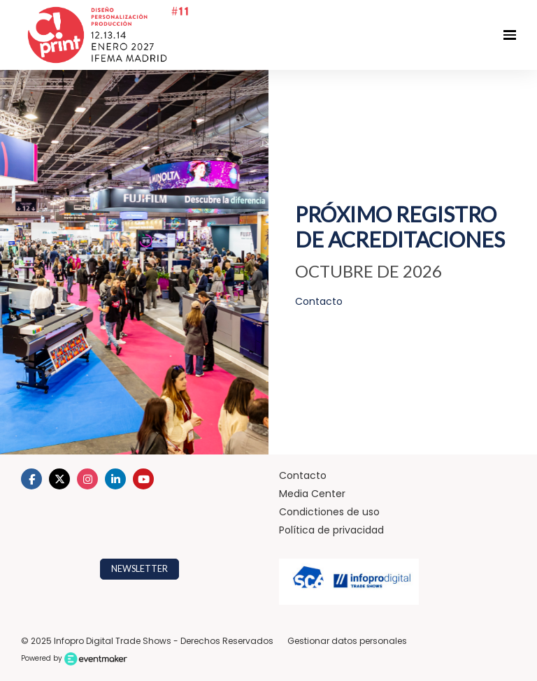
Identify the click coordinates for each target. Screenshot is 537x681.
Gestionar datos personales (347, 641)
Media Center (312, 494)
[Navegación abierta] (509, 35)
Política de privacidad (331, 530)
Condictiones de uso (329, 512)
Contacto (303, 475)
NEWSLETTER (139, 569)
